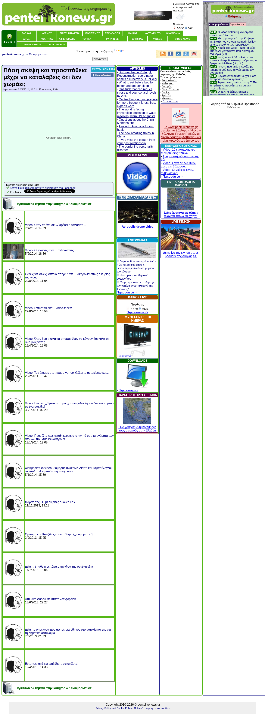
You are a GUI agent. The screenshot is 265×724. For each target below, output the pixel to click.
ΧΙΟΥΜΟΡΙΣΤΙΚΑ (103, 69)
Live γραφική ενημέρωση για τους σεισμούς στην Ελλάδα (137, 427)
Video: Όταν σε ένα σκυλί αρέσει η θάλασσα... (55, 225)
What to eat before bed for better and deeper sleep (135, 84)
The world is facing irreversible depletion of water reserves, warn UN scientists (136, 113)
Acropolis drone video (138, 226)
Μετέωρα (167, 98)
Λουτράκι (167, 86)
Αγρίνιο (166, 92)
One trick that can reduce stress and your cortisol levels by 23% (137, 93)
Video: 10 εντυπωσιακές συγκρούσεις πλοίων (178, 151)
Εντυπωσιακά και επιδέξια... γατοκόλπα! (51, 663)
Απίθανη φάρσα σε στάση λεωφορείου (50, 599)
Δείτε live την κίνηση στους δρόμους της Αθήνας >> (180, 253)
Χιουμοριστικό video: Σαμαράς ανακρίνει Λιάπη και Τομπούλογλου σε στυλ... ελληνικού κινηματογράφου (69, 469)
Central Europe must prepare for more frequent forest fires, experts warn (137, 103)
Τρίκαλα (166, 95)
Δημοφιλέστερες (238, 24)
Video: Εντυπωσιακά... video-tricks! (48, 308)
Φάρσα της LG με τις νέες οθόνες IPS (50, 502)
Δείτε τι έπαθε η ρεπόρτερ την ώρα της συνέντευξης (59, 566)
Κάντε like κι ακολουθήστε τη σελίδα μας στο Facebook (43, 187)
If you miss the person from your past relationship (136, 141)
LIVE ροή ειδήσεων (218, 24)
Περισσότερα (124, 356)
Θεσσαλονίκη (169, 80)
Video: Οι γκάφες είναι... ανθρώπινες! (49, 250)
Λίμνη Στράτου (170, 89)
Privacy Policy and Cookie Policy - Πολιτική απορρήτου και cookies (132, 708)
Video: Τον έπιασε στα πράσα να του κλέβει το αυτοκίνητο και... (67, 372)
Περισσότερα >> (137, 312)
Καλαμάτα (167, 83)
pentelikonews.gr (13, 54)
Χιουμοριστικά (38, 54)
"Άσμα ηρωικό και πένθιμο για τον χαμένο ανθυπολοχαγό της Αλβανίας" (136, 286)
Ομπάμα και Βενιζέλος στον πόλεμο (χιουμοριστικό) (59, 534)
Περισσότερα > (126, 292)
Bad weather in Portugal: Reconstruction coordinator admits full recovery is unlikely (137, 76)
